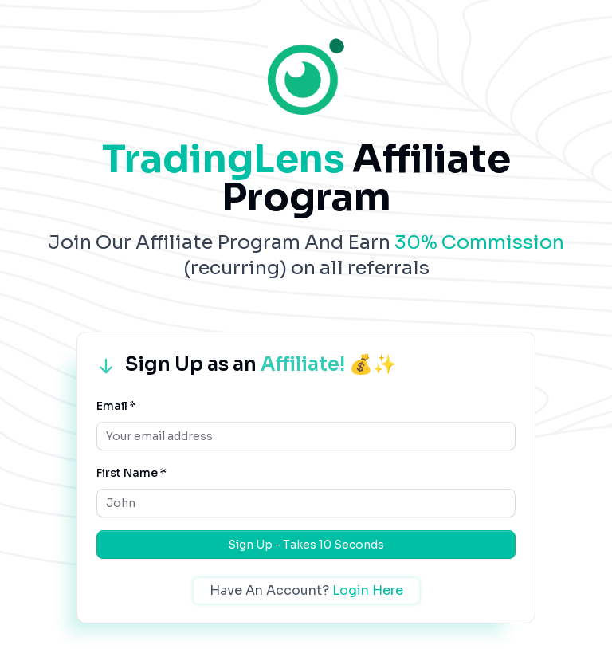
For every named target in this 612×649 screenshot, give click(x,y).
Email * (116, 406)
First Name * (131, 473)
